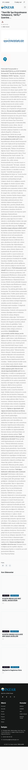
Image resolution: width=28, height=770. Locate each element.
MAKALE (22, 706)
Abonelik (3, 708)
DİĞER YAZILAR (5, 26)
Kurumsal (3, 706)
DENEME (22, 708)
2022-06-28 (4, 24)
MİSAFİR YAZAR (22, 717)
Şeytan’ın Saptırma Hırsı (12, 670)
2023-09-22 (6, 667)
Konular (3, 714)
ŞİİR (21, 711)
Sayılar (2, 711)
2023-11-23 (5, 595)
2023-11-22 (5, 631)
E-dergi (5, 2)
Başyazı (3, 716)
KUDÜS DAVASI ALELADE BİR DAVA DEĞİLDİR (12, 635)
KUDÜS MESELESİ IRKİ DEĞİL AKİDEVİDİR (11, 600)
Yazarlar (3, 719)
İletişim (2, 721)
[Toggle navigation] (25, 7)
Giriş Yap (18, 2)
